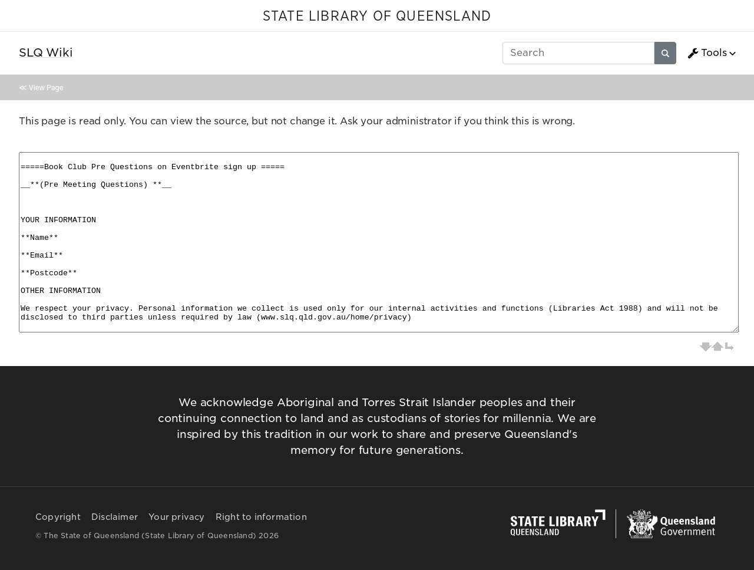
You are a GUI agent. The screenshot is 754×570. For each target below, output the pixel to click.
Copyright (58, 517)
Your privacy (176, 517)
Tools (706, 53)
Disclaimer (114, 517)
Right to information (261, 517)
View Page (46, 87)
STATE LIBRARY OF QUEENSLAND (377, 16)
